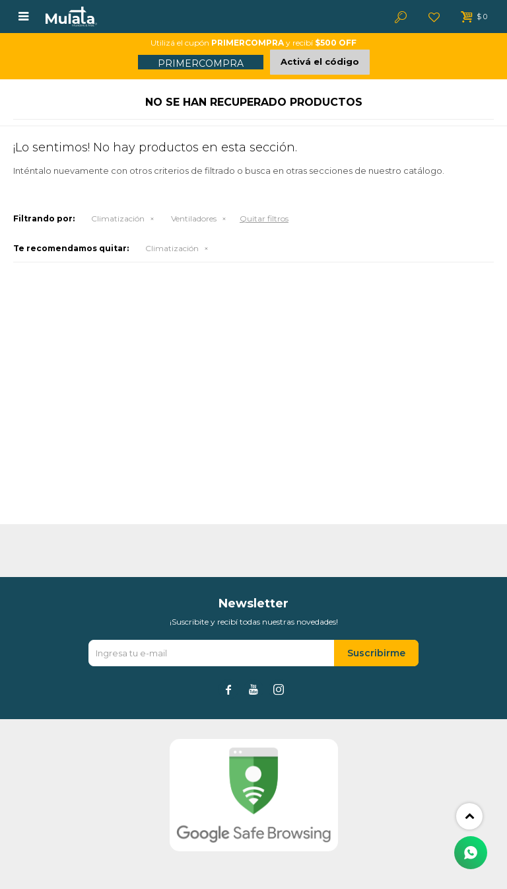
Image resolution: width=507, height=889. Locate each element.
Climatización (118, 218)
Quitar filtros (264, 218)
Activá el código (320, 61)
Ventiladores (194, 218)
